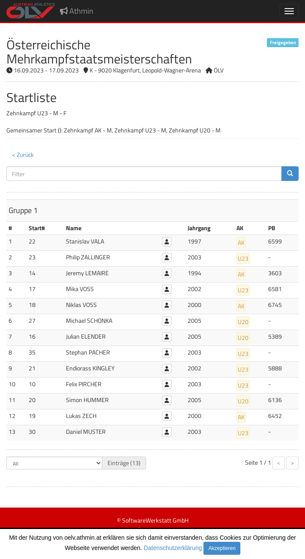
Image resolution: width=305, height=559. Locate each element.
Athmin (76, 11)
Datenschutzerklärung (173, 547)
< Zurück (23, 154)
